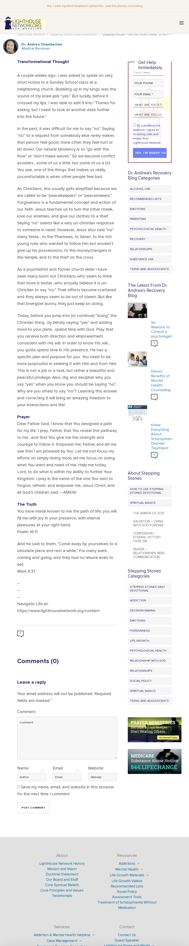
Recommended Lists (146, 199)
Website (95, 768)
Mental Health (127, 869)
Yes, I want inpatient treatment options (73, 6)
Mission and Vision (62, 869)
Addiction (138, 600)
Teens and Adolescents (149, 269)
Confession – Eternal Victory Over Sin (147, 537)
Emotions (137, 209)
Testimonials (62, 895)
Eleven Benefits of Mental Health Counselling (160, 380)
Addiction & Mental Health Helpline (62, 935)
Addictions (127, 863)
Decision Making (142, 610)
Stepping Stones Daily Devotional (147, 588)
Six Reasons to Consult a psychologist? (160, 329)
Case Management (62, 940)
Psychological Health (148, 229)
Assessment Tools (127, 897)
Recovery (138, 239)
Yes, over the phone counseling (120, 6)
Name (23, 768)
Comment (26, 711)
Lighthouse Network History (62, 863)
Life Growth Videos (127, 881)
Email (58, 768)
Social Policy (141, 681)
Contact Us (127, 935)
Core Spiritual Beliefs (62, 885)
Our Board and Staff (62, 879)
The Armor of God (148, 513)
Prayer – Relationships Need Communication (149, 553)
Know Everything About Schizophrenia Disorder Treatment (160, 436)
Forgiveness (140, 630)
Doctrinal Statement (62, 874)
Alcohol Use (140, 189)
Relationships (141, 249)
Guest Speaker (127, 940)
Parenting (138, 219)
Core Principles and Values (62, 890)
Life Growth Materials (127, 875)
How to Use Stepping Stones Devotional (146, 491)
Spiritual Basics (142, 503)
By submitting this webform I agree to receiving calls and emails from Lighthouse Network (146, 134)
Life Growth (139, 641)
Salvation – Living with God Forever (148, 523)
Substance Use (142, 259)
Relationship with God (148, 660)
